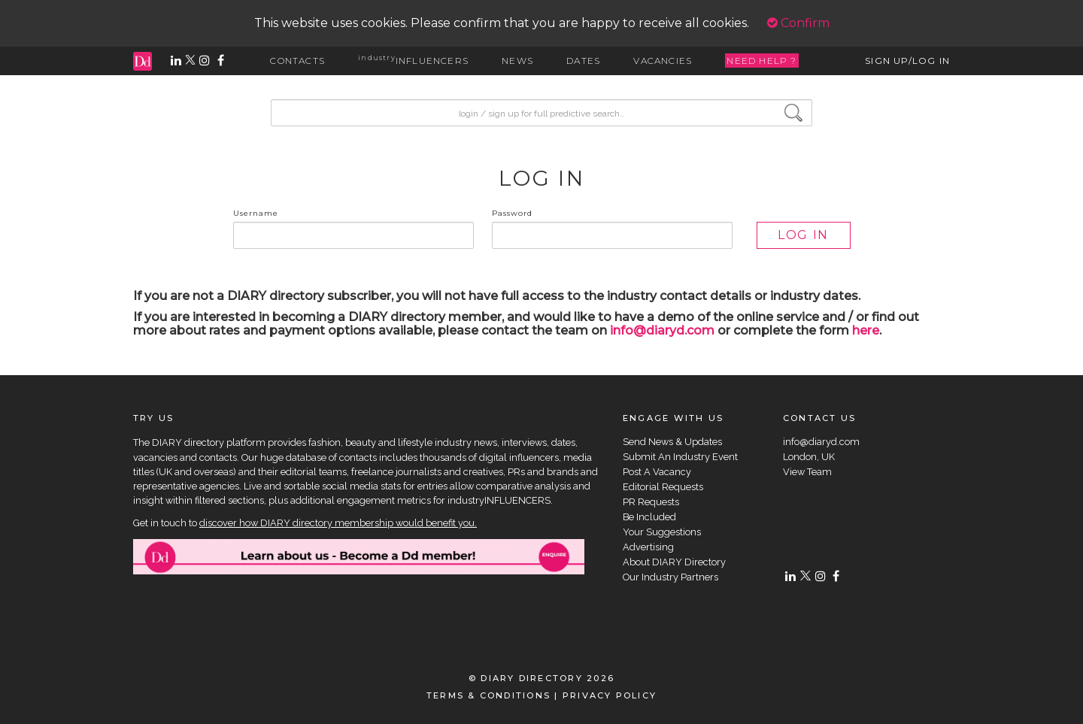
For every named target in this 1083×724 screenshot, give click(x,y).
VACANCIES (662, 60)
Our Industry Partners (670, 577)
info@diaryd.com (662, 330)
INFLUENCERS (413, 60)
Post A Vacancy (657, 471)
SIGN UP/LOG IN (907, 60)
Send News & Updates (672, 441)
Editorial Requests (663, 486)
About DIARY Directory (674, 562)
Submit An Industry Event (680, 456)
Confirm (798, 23)
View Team (807, 471)
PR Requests (651, 501)
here (865, 330)
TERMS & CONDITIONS (488, 695)
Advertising (648, 547)
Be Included (649, 517)
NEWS (517, 60)
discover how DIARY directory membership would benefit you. (338, 523)
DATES (583, 60)
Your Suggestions (662, 532)
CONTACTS (297, 60)
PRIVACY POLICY (610, 695)
